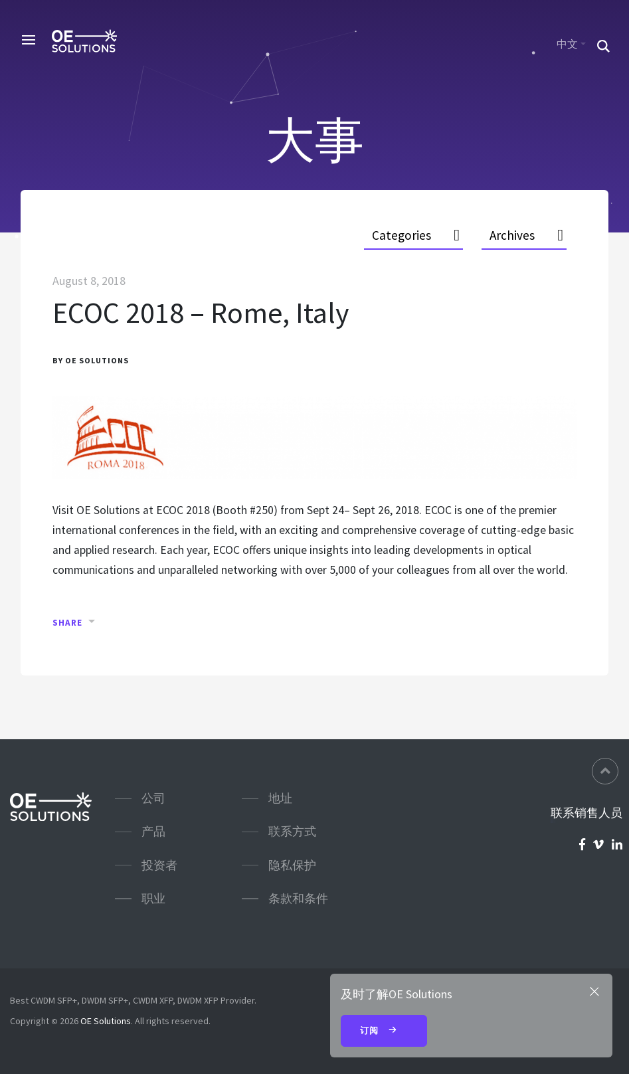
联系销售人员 (586, 813)
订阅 (384, 1031)
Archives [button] (512, 235)
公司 (153, 798)
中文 (567, 43)
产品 (153, 831)
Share (67, 622)
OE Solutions (105, 1021)
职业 (153, 898)
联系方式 (292, 831)
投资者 (159, 865)
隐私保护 (292, 865)
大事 (315, 140)
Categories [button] (401, 235)
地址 (280, 798)
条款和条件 (298, 898)
